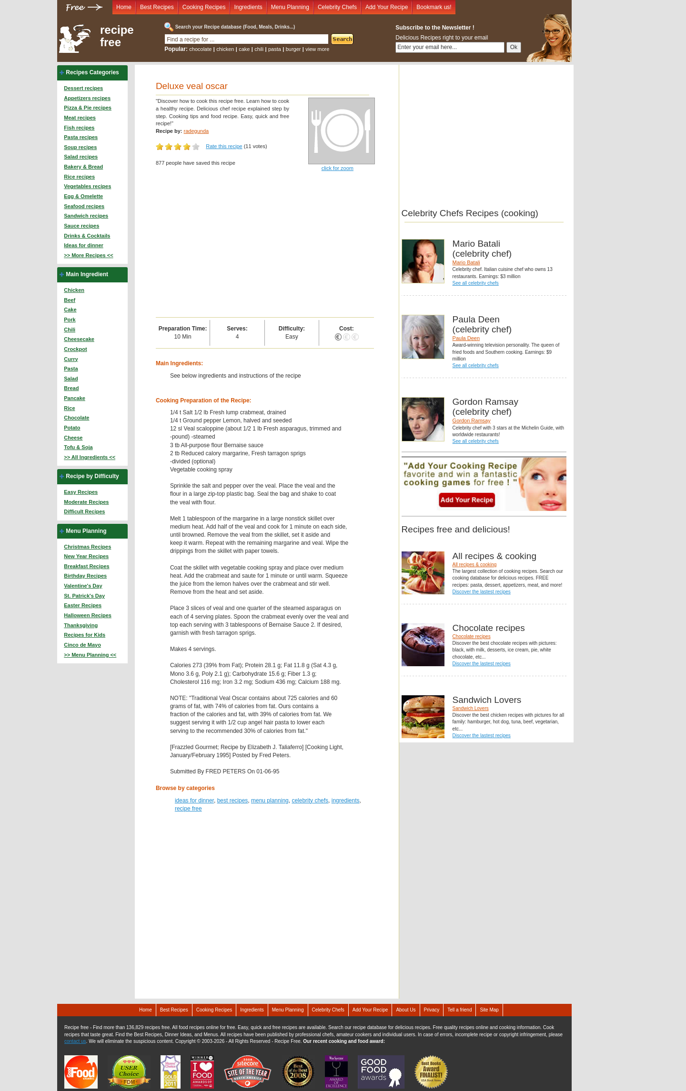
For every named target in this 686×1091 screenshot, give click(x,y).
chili (258, 49)
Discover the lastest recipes (482, 591)
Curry (71, 359)
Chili (69, 329)
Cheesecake (79, 339)
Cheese (73, 437)
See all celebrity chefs (476, 283)
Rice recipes (79, 177)
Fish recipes (79, 127)
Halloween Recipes (87, 615)
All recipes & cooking (475, 564)
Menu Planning (290, 7)
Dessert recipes (83, 88)
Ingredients (248, 7)
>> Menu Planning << (90, 655)
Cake (70, 309)
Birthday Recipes (85, 576)
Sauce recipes (81, 226)
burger (293, 49)
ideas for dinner (194, 800)
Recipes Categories (92, 72)
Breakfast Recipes (86, 566)
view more (317, 49)
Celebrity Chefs (337, 7)
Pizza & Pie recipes (87, 107)
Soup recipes (80, 147)
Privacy (432, 1009)
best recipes (232, 800)
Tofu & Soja (78, 447)
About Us (405, 1009)
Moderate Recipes (86, 502)
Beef (69, 300)
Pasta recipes (81, 137)
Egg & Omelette (83, 196)
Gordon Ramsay (472, 420)
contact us (75, 1041)
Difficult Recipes (84, 511)
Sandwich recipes (86, 216)
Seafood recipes (84, 206)
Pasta (71, 368)
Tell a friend (459, 1009)
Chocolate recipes (472, 636)
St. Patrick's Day (84, 596)
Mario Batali (466, 262)
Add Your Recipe (386, 7)
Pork (69, 319)
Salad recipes (81, 157)
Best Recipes (157, 7)
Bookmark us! (433, 7)
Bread (71, 388)
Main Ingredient (87, 274)
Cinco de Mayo (82, 645)
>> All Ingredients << (89, 457)
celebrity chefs (310, 800)
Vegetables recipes (87, 186)
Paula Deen (466, 338)
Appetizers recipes (87, 98)
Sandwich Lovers (471, 708)
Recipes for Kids (84, 635)
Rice (69, 408)
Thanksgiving (81, 625)
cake (244, 49)
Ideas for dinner (83, 245)
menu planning (270, 800)
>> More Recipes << (88, 255)
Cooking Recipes (204, 7)
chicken (225, 49)
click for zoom (337, 168)
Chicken (74, 290)
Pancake (74, 398)
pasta (274, 49)
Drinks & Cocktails (87, 236)
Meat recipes (80, 117)
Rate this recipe (224, 146)
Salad (71, 378)
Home (123, 7)
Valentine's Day (83, 586)
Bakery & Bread (83, 167)
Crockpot (75, 349)
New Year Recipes (86, 556)
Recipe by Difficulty (92, 476)
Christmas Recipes (87, 547)
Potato (72, 427)
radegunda (196, 131)
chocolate (200, 49)
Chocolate (76, 417)
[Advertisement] (265, 245)
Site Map (489, 1009)
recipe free (117, 36)
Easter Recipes (82, 605)
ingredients (346, 800)
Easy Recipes (81, 492)
